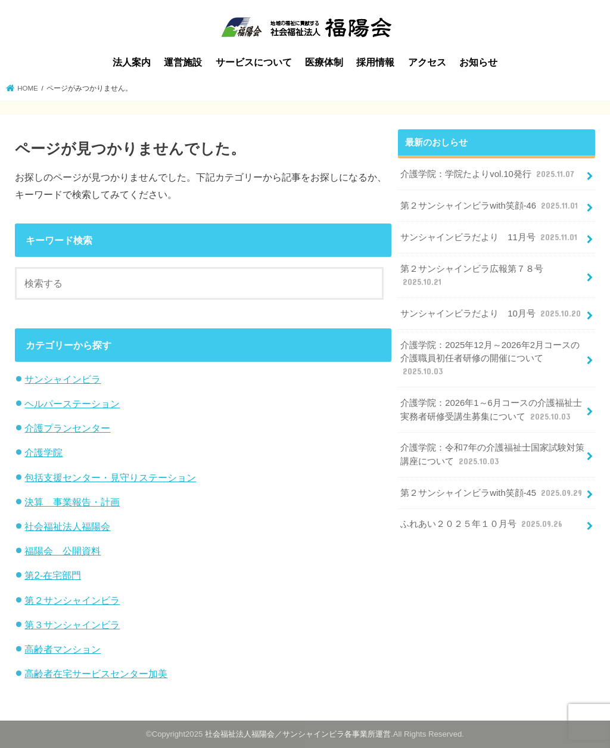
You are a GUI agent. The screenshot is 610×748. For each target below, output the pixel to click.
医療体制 (324, 62)
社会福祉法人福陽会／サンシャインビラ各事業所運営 (298, 734)
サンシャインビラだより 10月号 (491, 313)
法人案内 (132, 62)
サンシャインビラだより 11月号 (490, 237)
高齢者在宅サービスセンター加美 (95, 673)
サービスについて (254, 62)
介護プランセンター (67, 428)
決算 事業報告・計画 (72, 501)
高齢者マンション (62, 649)
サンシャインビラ (62, 379)
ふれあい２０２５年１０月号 (482, 524)
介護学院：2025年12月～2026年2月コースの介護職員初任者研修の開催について (490, 358)
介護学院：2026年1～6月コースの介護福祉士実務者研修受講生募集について (490, 410)
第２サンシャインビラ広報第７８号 (471, 276)
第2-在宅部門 (52, 575)
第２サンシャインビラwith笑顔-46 (490, 206)
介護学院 (43, 452)
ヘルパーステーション (72, 403)
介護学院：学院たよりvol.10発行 (488, 174)
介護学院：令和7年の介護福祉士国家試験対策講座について (492, 455)
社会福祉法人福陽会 (67, 526)
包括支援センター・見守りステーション (110, 477)
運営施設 (183, 62)
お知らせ (478, 62)
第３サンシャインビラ (72, 624)
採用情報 (375, 62)
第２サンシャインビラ (72, 600)
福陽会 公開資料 (62, 550)
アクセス (427, 62)
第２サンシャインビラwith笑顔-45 (492, 493)
